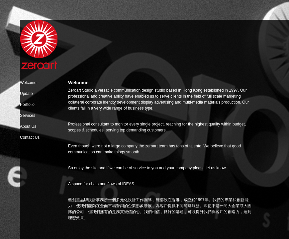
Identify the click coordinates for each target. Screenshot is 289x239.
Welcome (28, 82)
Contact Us (30, 137)
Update (26, 93)
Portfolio (27, 104)
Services (27, 115)
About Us (28, 126)
